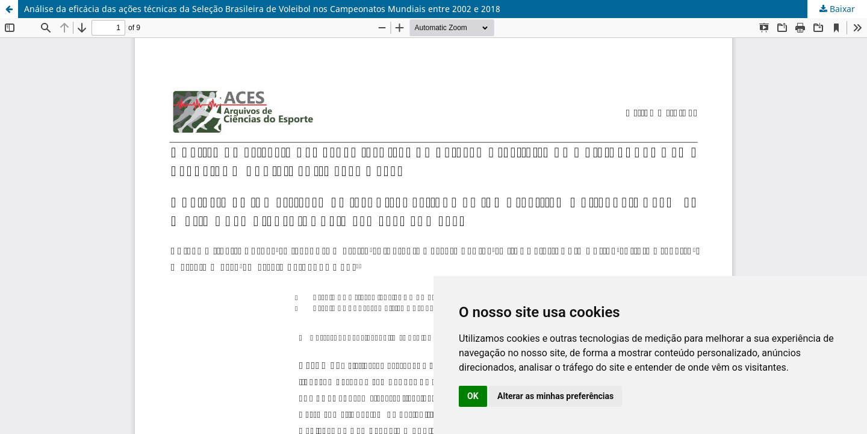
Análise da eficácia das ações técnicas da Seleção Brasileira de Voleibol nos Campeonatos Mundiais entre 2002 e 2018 (262, 8)
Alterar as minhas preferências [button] (555, 396)
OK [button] (473, 396)
